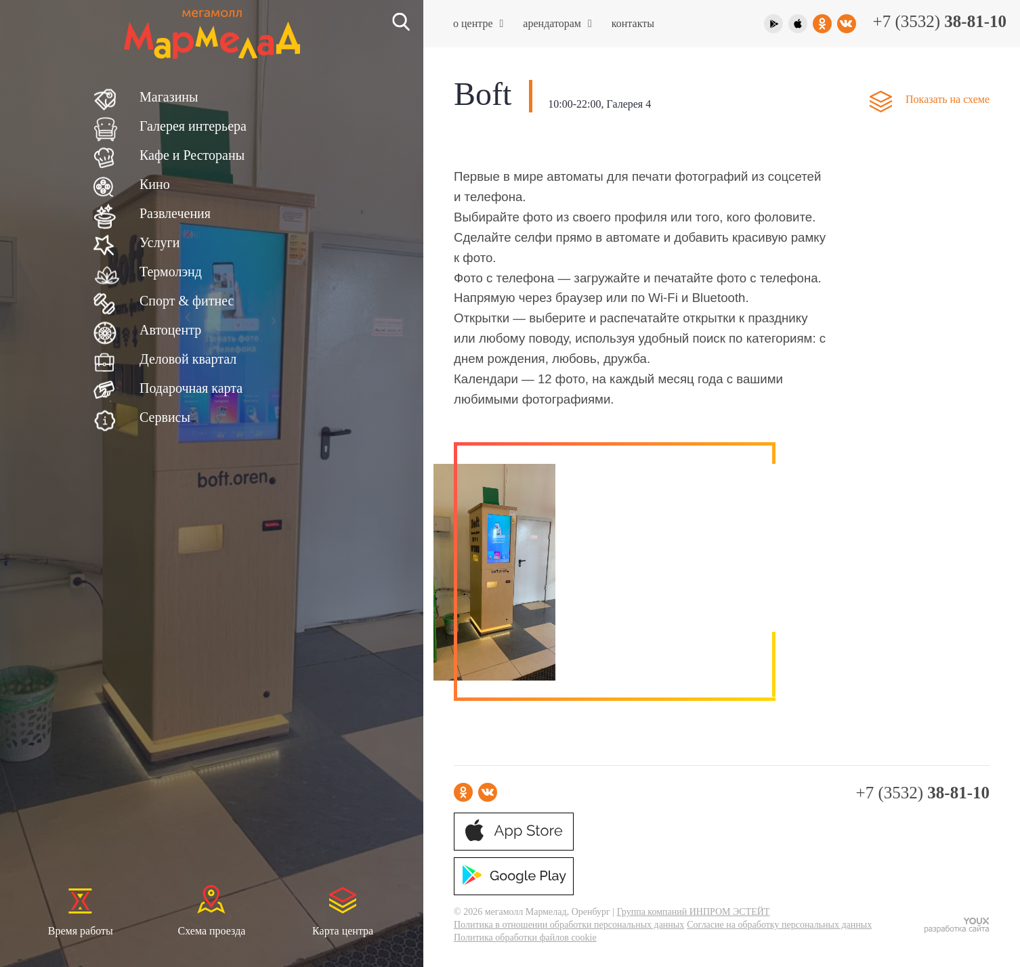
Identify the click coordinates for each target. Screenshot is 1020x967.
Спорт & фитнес (187, 300)
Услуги (160, 242)
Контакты (633, 23)
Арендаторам (557, 23)
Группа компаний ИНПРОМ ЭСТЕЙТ (693, 912)
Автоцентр (170, 329)
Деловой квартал (188, 358)
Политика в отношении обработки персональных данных (569, 925)
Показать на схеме (948, 99)
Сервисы (165, 417)
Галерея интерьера (193, 126)
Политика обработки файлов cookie (525, 937)
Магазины (169, 96)
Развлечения (175, 213)
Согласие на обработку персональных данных (779, 925)
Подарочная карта (191, 388)
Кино (155, 184)
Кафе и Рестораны (192, 155)
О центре (478, 23)
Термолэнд (171, 271)
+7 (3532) (939, 21)
